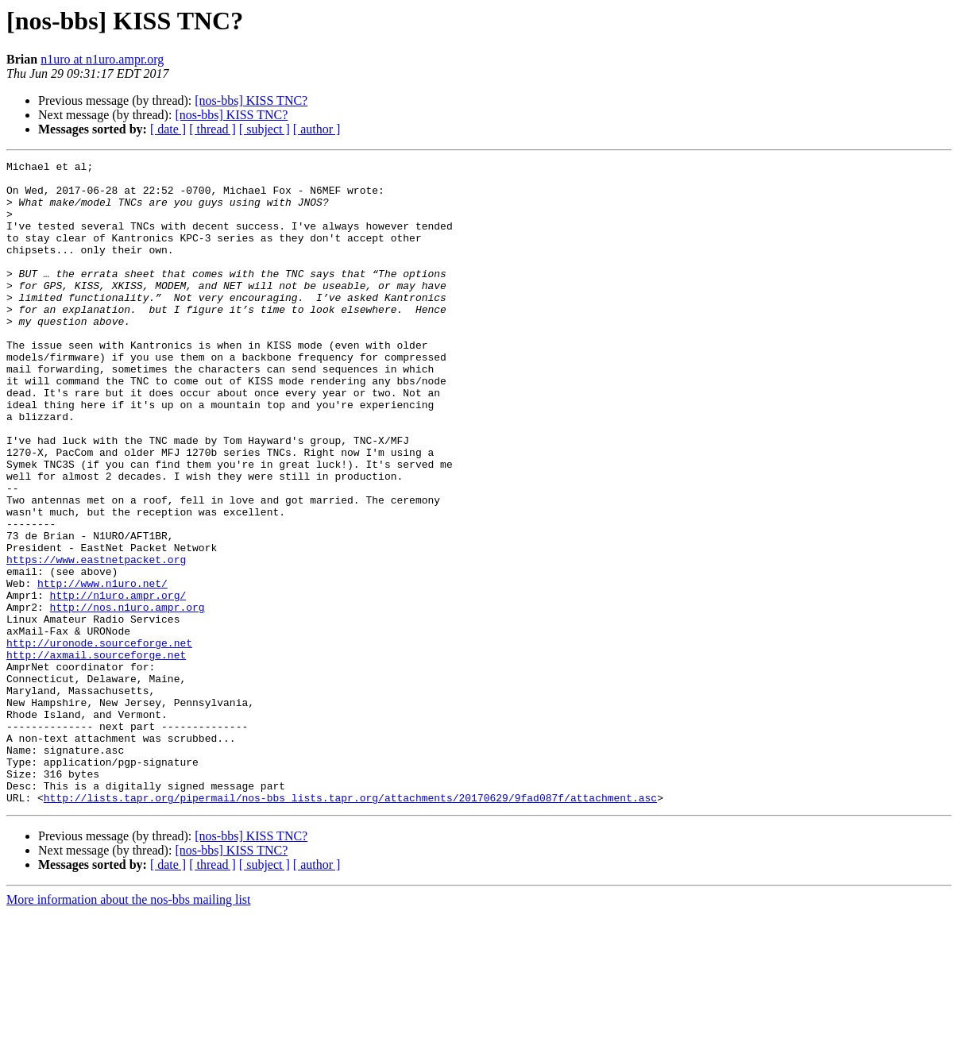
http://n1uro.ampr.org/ (118, 683)
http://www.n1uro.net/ (102, 669)
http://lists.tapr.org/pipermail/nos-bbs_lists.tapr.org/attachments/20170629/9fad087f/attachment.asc (350, 926)
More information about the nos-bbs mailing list (128, 1028)
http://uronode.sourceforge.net (99, 740)
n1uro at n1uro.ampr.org (102, 59)
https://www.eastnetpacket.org (96, 640)
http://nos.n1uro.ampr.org (127, 697)
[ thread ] (212, 129)
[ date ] (168, 129)
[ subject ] (264, 129)
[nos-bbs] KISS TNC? (251, 100)
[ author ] (317, 129)
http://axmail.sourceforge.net (96, 754)
